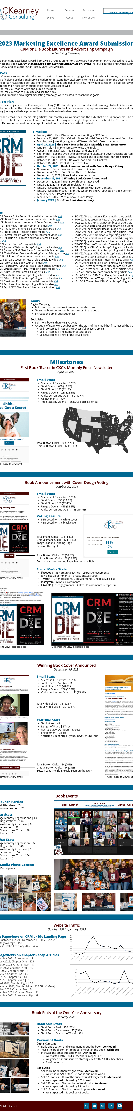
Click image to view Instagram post (70, 646)
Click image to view (117, 776)
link (60, 216)
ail (21, 577)
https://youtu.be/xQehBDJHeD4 (79, 736)
